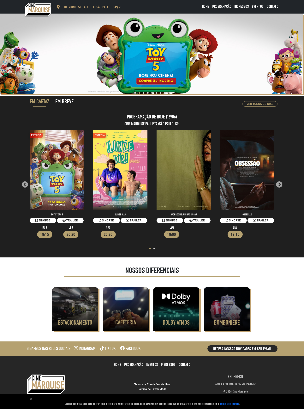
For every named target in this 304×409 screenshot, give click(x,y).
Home (205, 7)
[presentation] (7, 52)
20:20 (71, 234)
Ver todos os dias (260, 104)
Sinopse (42, 220)
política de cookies (229, 403)
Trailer (70, 220)
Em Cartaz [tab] (39, 102)
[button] (135, 93)
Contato (272, 7)
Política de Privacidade (152, 389)
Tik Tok (108, 349)
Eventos (258, 7)
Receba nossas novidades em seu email (242, 349)
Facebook (130, 349)
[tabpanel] (152, 183)
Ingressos (241, 7)
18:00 (171, 234)
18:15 (44, 234)
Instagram (84, 349)
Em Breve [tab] (64, 102)
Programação (221, 7)
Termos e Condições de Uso (152, 384)
